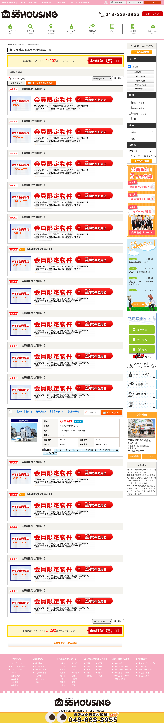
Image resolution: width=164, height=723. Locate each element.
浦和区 (101, 670)
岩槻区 (89, 676)
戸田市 (74, 685)
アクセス (149, 456)
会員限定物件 (40, 673)
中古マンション (138, 113)
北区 (88, 666)
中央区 (101, 666)
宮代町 (74, 663)
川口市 (74, 679)
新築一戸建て (137, 102)
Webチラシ (15, 679)
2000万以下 (119, 663)
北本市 (62, 673)
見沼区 (89, 673)
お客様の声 (15, 676)
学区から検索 (40, 670)
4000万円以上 (120, 679)
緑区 (100, 673)
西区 (88, 663)
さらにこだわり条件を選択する (142, 156)
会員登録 (14, 685)
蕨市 (73, 682)
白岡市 (62, 685)
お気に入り (135, 2)
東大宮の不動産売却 (147, 663)
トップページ (16, 663)
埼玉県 (133, 67)
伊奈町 (62, 679)
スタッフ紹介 (16, 670)
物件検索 (39, 663)
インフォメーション (19, 666)
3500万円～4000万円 (122, 676)
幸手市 (62, 670)
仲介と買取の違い (146, 670)
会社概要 (134, 456)
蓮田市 (62, 682)
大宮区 (89, 670)
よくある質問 (144, 676)
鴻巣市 (62, 663)
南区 (100, 676)
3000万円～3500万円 (122, 673)
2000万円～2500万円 (122, 666)
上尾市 (74, 670)
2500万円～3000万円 (122, 670)
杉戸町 (74, 666)
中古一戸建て (137, 108)
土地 (132, 118)
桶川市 (62, 676)
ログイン (152, 2)
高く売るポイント (146, 673)
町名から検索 (40, 666)
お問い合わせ (152, 14)
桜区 (100, 663)
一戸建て (39, 676)
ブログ (14, 673)
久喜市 (62, 666)
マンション (39, 679)
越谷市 (74, 676)
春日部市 (75, 673)
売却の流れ (143, 666)
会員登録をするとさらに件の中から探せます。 (72, 60)
